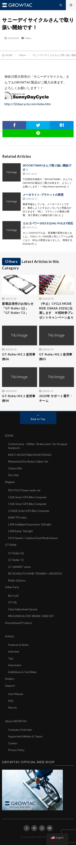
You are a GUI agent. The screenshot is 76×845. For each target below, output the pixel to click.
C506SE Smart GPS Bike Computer (28, 510)
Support (10, 685)
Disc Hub (13, 475)
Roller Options (16, 580)
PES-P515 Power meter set (24, 490)
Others (28, 38)
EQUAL (9, 435)
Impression (14, 665)
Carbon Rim (15, 468)
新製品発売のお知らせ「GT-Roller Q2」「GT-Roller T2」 (17, 308)
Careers (12, 743)
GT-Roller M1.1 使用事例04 (18, 398)
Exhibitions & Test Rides (22, 672)
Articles (9, 636)
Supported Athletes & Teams (25, 736)
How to (12, 707)
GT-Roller (11, 544)
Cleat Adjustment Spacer (22, 609)
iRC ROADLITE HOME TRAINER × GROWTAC (35, 573)
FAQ (10, 700)
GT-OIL (12, 602)
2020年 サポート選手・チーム (56, 398)
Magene (10, 482)
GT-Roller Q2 (16, 553)
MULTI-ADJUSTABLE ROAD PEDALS (29, 454)
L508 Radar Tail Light (20, 531)
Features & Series (18, 644)
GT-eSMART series (19, 566)
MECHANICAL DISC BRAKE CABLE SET (31, 616)
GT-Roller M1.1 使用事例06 (18, 356)
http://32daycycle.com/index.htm (27, 104)
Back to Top (38, 419)
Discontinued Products (18, 623)
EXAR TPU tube (17, 517)
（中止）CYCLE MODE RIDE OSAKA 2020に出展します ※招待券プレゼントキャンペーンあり (56, 310)
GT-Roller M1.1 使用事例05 (55, 356)
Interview (13, 651)
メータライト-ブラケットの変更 (43, 194)
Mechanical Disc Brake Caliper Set (28, 461)
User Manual (15, 694)
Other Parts (12, 587)
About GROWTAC (16, 721)
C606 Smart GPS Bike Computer (27, 497)
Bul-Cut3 (13, 595)
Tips (10, 658)
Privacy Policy (16, 750)
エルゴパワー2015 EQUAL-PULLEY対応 (48, 223)
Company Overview (20, 729)
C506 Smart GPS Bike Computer (27, 504)
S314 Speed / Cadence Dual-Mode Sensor (33, 538)
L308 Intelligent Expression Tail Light (29, 524)
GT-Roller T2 (16, 560)
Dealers (9, 678)
